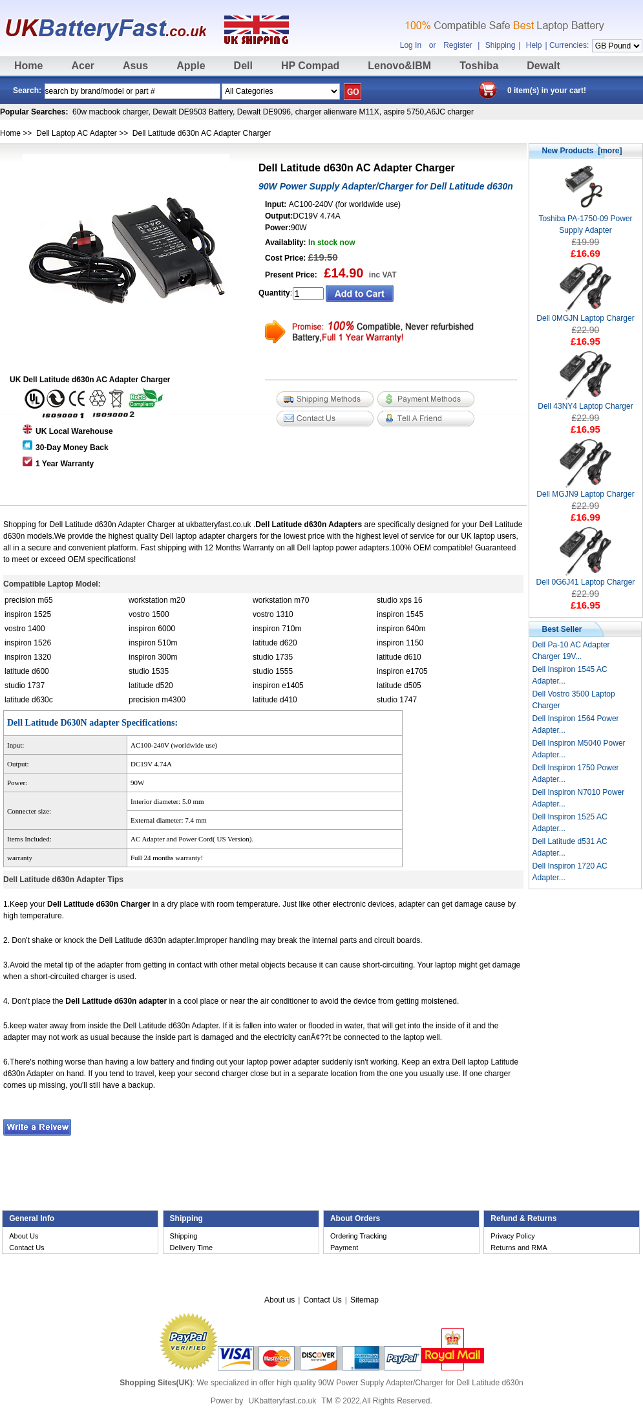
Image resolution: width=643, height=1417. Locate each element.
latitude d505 (399, 685)
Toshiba (478, 65)
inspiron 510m (153, 642)
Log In (410, 45)
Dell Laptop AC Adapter (76, 133)
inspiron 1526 (28, 642)
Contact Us (26, 1247)
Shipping (500, 45)
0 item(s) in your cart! (546, 90)
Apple (190, 65)
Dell (243, 65)
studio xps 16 (400, 600)
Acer (82, 65)
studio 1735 (273, 657)
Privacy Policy (512, 1236)
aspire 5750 (403, 111)
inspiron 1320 (28, 657)
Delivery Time (191, 1247)
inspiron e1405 (278, 685)
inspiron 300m (153, 657)
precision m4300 (157, 699)
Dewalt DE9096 (264, 111)
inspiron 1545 (400, 614)
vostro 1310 (273, 614)
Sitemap (364, 1299)
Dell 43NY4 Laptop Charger (585, 402)
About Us (23, 1236)
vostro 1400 (25, 628)
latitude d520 (151, 685)
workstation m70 (281, 600)
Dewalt (543, 65)
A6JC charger (450, 111)
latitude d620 (275, 642)
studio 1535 (149, 671)
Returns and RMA (518, 1247)
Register (457, 45)
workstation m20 (157, 600)
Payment (344, 1247)
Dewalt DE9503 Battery (193, 111)
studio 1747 (397, 699)
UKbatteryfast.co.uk (282, 1400)
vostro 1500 (149, 614)
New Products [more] (582, 150)
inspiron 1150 (400, 642)
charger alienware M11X (337, 111)
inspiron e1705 (402, 671)
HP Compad (310, 65)
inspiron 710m (277, 628)
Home (28, 65)
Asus (135, 65)
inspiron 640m (401, 628)
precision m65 (29, 600)
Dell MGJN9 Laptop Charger (585, 490)
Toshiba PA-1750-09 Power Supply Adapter (585, 220)
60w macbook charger (110, 111)
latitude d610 (399, 657)
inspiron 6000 (152, 628)
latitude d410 (275, 699)
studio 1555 (273, 671)
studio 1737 (25, 685)
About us (279, 1299)
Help (534, 45)
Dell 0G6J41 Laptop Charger (585, 578)
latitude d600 (27, 671)
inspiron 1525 (28, 614)
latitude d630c (29, 699)
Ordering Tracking (358, 1236)
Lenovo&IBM (399, 65)
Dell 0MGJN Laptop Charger (585, 314)
